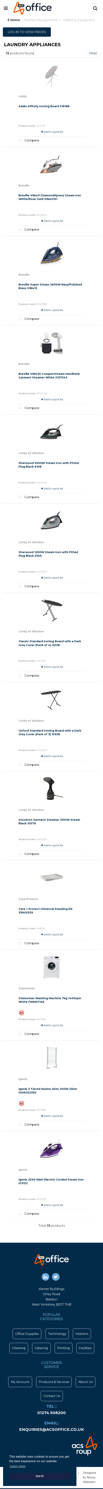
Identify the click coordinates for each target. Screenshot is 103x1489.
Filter (93, 53)
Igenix (23, 1079)
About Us (85, 1382)
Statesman (27, 988)
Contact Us (51, 1396)
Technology (57, 1334)
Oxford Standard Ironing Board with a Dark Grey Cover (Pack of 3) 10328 (50, 732)
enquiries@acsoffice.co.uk (51, 1429)
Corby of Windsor (31, 453)
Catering (41, 1348)
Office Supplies (27, 1334)
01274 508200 (51, 1413)
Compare (28, 141)
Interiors (81, 1334)
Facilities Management (41, 20)
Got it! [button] (40, 1476)
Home (13, 20)
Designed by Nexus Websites (89, 1477)
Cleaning (19, 1348)
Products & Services (54, 1382)
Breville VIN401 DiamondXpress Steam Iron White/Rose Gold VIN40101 (50, 197)
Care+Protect (28, 899)
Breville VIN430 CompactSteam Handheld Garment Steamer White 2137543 (49, 375)
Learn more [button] (17, 1466)
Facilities (85, 1348)
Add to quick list (52, 131)
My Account (20, 1382)
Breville (24, 185)
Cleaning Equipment (79, 20)
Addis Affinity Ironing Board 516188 (44, 106)
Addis (23, 96)
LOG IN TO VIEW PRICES (27, 32)
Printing (63, 1348)
